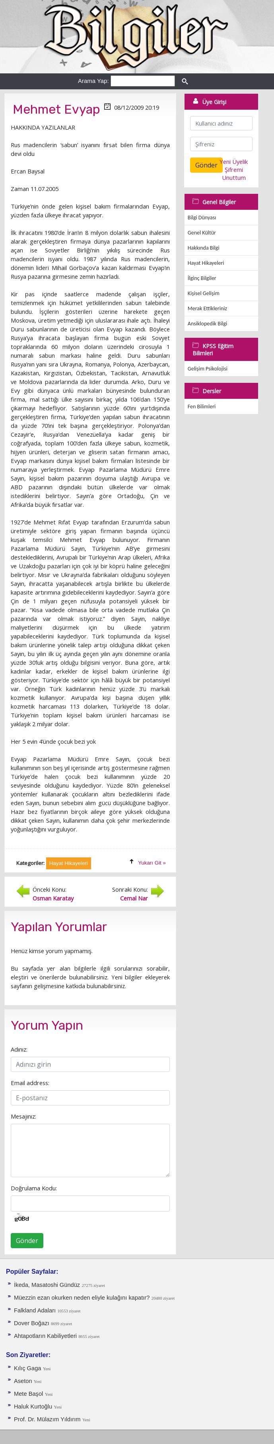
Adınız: (19, 1049)
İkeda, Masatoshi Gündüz (47, 1285)
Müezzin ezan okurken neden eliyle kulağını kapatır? (82, 1297)
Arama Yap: (93, 80)
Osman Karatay (53, 898)
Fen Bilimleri (202, 406)
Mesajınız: (23, 1116)
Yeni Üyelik (234, 161)
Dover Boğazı (32, 1323)
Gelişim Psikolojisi (207, 368)
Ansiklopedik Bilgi (207, 323)
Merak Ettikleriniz (207, 308)
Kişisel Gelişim (204, 293)
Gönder (27, 1240)
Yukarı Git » (152, 863)
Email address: (30, 1083)
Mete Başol (28, 1394)
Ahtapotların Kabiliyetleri (45, 1336)
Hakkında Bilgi (204, 247)
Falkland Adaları (35, 1310)
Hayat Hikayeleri (206, 263)
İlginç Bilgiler (202, 278)
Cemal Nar (134, 898)
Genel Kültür (202, 232)
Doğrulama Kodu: (34, 1188)
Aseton (24, 1381)
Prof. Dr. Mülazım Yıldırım (47, 1419)
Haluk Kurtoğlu (33, 1406)
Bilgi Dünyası (202, 217)
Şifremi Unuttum (234, 173)
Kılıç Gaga (27, 1368)
